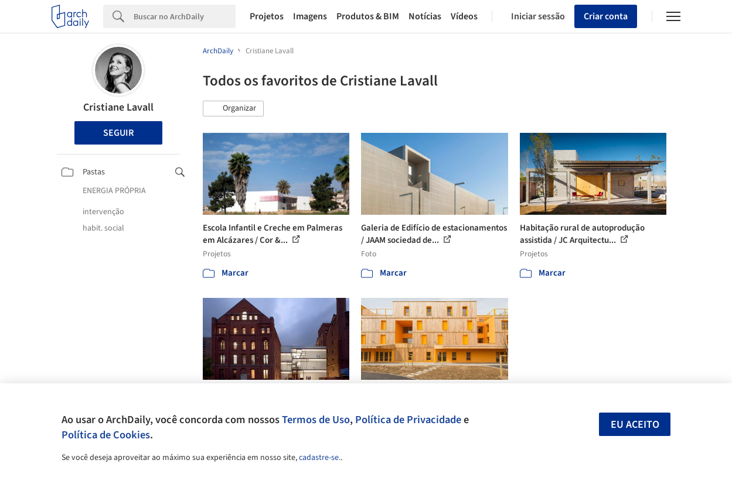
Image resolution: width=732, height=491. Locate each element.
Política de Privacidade (408, 419)
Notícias (424, 16)
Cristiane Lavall (118, 107)
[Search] (185, 16)
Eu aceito (635, 424)
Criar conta (606, 16)
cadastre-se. (320, 457)
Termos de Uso (316, 419)
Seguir (118, 132)
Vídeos (464, 16)
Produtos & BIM (367, 16)
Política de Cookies (106, 434)
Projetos (267, 16)
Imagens (310, 16)
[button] (233, 109)
